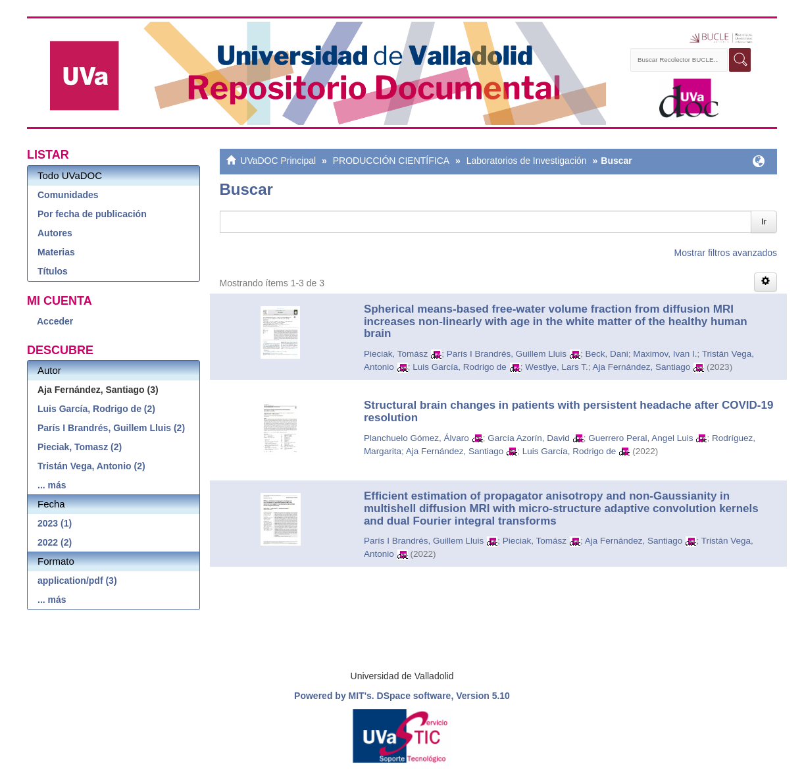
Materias (56, 252)
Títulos (53, 271)
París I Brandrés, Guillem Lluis (506, 354)
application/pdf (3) (77, 580)
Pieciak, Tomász (396, 354)
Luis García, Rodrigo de (460, 367)
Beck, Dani (607, 354)
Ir (763, 221)
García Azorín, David (529, 438)
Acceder (55, 321)
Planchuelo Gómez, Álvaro (416, 438)
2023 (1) (55, 523)
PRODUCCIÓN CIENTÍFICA (391, 160)
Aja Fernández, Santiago (642, 367)
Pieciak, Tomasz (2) (80, 447)
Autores (55, 233)
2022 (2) (55, 542)
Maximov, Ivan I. (665, 354)
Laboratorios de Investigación (526, 160)
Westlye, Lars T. (556, 367)
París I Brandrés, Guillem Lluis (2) (111, 428)
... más (52, 485)
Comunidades (68, 195)
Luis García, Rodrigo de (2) (96, 408)
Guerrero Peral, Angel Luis (640, 438)
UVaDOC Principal (278, 160)
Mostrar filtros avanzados (725, 252)
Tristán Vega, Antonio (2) (91, 466)
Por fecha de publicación (92, 214)
